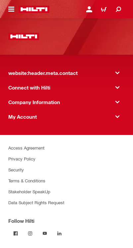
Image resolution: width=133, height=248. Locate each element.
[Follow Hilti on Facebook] (15, 233)
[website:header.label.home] (34, 9)
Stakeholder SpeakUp (29, 191)
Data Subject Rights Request (36, 202)
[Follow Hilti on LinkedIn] (59, 233)
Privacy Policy (21, 158)
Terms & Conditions (26, 180)
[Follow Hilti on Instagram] (30, 233)
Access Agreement (26, 147)
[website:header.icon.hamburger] (11, 9)
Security (16, 169)
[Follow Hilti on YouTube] (44, 233)
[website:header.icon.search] (118, 9)
